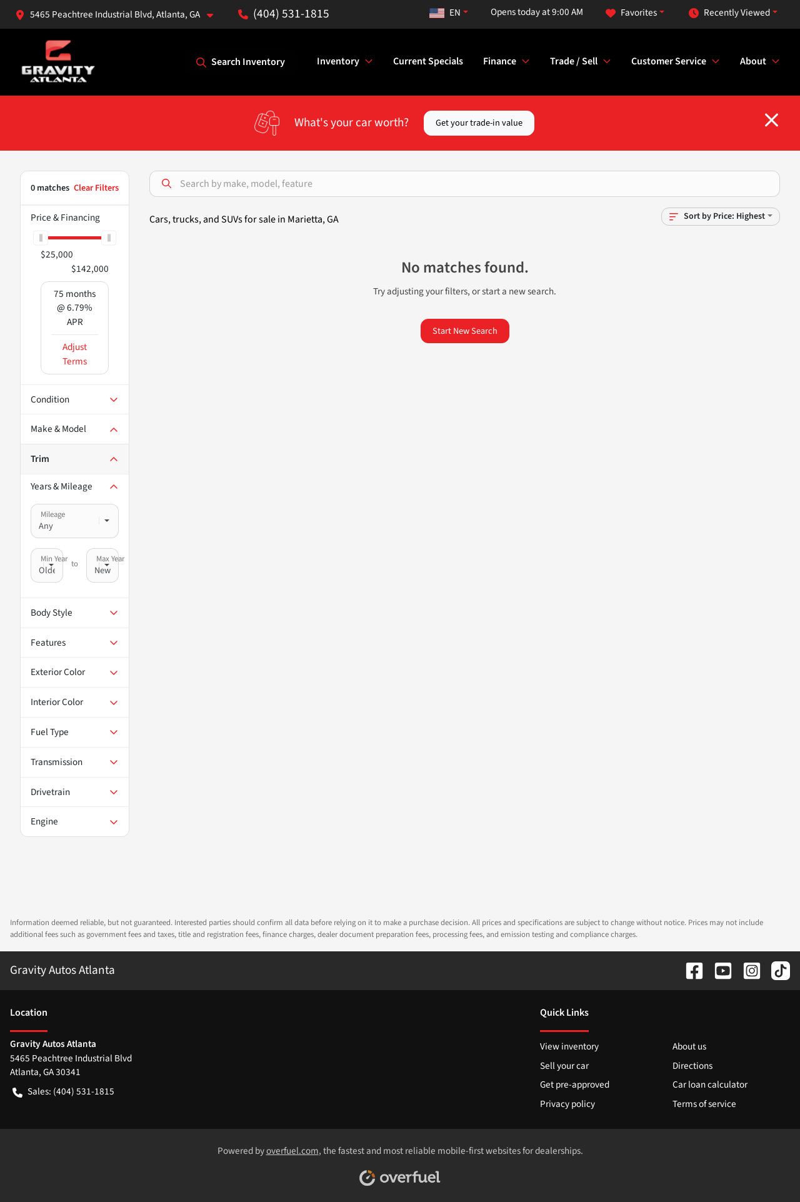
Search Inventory (240, 61)
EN (445, 12)
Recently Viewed (729, 13)
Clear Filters (96, 187)
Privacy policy (567, 1104)
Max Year (110, 558)
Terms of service (704, 1104)
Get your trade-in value (479, 122)
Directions (692, 1066)
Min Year (54, 558)
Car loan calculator (710, 1084)
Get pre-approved (574, 1084)
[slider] (40, 237)
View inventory (569, 1046)
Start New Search (465, 331)
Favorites (631, 13)
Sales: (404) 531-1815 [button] (63, 1091)
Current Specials (428, 61)
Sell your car (564, 1066)
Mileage (53, 514)
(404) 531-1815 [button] (283, 14)
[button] (119, 15)
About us (689, 1046)
